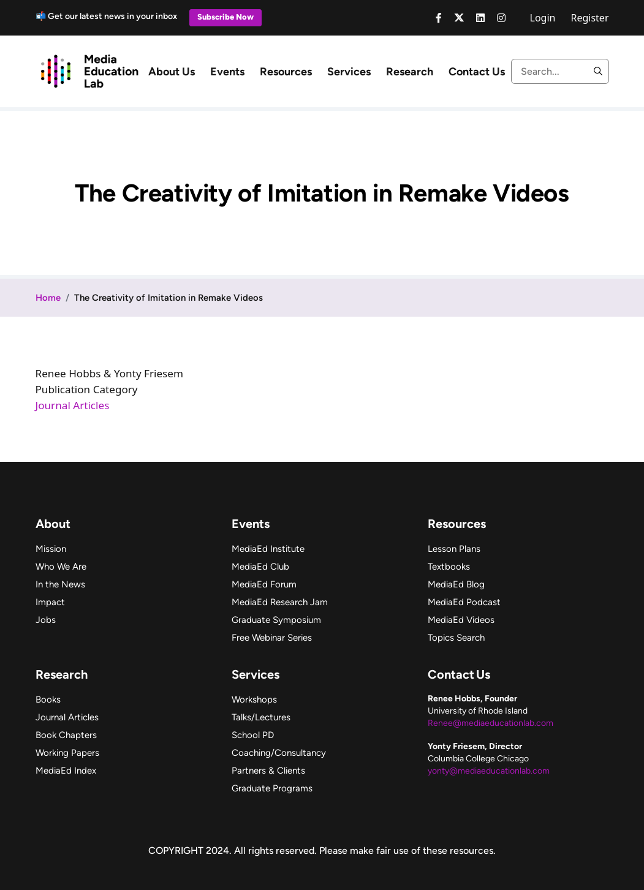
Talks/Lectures (261, 717)
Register (589, 18)
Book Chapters (66, 735)
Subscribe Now (225, 16)
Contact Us (477, 71)
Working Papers (67, 752)
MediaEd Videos (461, 619)
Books (48, 699)
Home (48, 297)
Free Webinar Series (272, 637)
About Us (171, 71)
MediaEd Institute (268, 548)
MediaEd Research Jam (280, 602)
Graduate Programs (272, 788)
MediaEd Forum (264, 584)
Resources (286, 71)
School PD (253, 735)
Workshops (254, 699)
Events (227, 71)
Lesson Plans (454, 548)
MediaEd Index (66, 770)
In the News (60, 584)
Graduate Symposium (276, 619)
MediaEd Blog (456, 584)
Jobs (46, 619)
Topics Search (456, 637)
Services (349, 71)
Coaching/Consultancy (279, 752)
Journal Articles (73, 405)
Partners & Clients (268, 770)
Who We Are (61, 566)
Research (409, 71)
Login (543, 18)
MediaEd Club (260, 566)
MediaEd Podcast (464, 602)
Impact (50, 602)
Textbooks (449, 566)
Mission (51, 548)
